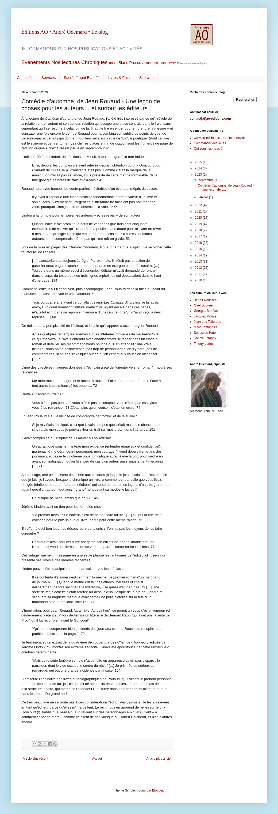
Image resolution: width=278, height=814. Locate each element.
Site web (146, 77)
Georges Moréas (206, 311)
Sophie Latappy (205, 338)
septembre (207, 180)
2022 (199, 205)
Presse (135, 62)
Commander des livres (210, 143)
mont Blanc (118, 62)
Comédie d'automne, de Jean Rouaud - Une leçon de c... (226, 187)
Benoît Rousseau (206, 300)
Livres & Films (119, 77)
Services (48, 77)
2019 (199, 224)
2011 (199, 274)
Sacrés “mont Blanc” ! (82, 77)
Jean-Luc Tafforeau (207, 322)
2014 (199, 255)
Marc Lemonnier (205, 327)
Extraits (171, 63)
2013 (199, 261)
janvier (204, 197)
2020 (199, 217)
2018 (199, 230)
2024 (199, 168)
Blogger (157, 790)
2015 (199, 249)
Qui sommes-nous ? (208, 148)
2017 (199, 236)
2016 (199, 243)
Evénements (35, 62)
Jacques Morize (205, 316)
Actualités (25, 77)
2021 (199, 211)
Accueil (97, 758)
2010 (199, 280)
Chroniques (94, 62)
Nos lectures (65, 62)
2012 (199, 268)
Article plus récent (35, 758)
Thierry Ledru (203, 344)
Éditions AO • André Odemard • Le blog (64, 32)
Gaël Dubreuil (203, 305)
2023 (199, 174)
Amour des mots (153, 63)
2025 (199, 162)
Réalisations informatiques (192, 63)
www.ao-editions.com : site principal (219, 138)
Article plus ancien (159, 758)
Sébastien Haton (206, 333)
